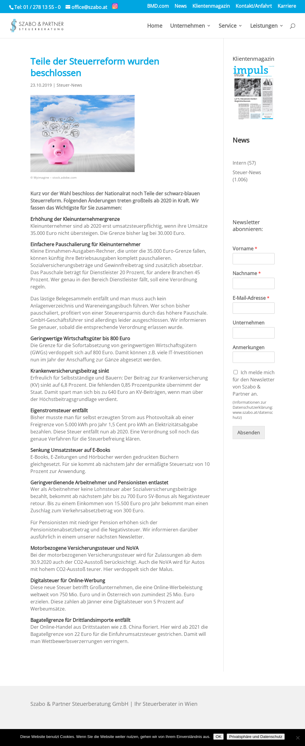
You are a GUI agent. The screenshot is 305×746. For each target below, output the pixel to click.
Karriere (287, 6)
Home (154, 26)
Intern (239, 163)
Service (227, 26)
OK (218, 736)
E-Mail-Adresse (251, 298)
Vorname (245, 249)
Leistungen (264, 26)
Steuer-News (69, 85)
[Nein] (298, 738)
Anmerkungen (248, 347)
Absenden (248, 432)
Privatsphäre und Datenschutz (255, 736)
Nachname (247, 273)
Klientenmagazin (211, 6)
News (181, 6)
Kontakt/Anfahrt (254, 6)
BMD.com (158, 6)
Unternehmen (187, 26)
